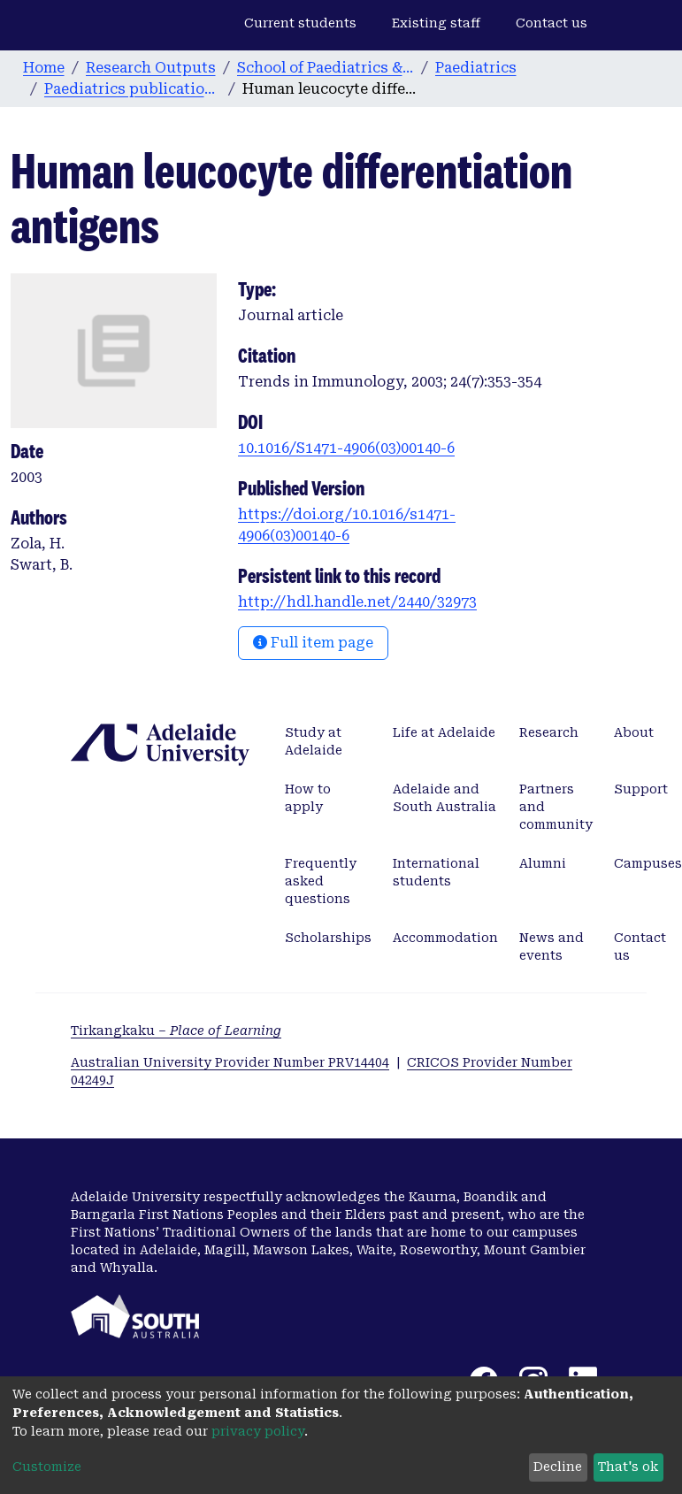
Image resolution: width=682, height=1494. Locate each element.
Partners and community (556, 806)
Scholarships (328, 938)
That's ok (628, 1467)
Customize (46, 1467)
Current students (300, 23)
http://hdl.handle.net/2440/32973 (357, 602)
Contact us (551, 23)
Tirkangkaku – (176, 1030)
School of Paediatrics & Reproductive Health (325, 67)
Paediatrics (476, 67)
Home (44, 67)
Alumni (542, 863)
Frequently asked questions (320, 881)
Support (641, 789)
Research (549, 732)
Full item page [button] (313, 642)
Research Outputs (151, 67)
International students (436, 872)
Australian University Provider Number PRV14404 (230, 1062)
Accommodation (445, 938)
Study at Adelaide (313, 741)
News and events (551, 946)
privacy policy (257, 1431)
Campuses (648, 863)
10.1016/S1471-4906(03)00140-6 (346, 448)
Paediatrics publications (132, 88)
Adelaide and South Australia (444, 798)
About (634, 732)
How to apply (308, 798)
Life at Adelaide (444, 732)
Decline (557, 1467)
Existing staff (436, 23)
